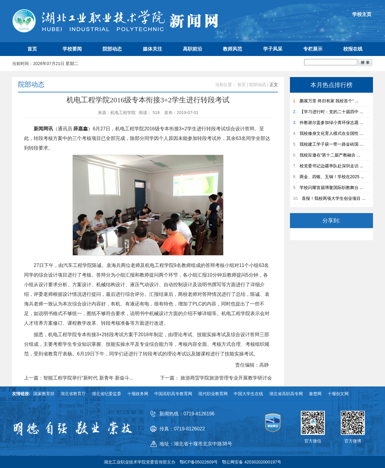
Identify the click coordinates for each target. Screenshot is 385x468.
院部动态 (112, 48)
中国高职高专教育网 (173, 393)
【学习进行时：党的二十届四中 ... (331, 111)
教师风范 (232, 48)
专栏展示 (312, 48)
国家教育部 (43, 393)
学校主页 (361, 14)
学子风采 (272, 48)
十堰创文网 (338, 393)
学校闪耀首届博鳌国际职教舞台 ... (331, 187)
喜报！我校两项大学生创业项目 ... (333, 198)
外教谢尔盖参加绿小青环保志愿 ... (331, 122)
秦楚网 (315, 393)
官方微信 (312, 441)
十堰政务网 (137, 393)
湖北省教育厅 (73, 393)
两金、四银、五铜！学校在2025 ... (332, 176)
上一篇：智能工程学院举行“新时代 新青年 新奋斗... (79, 378)
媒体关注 (152, 48)
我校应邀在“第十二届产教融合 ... (330, 155)
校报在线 (352, 48)
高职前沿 (192, 48)
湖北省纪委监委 (106, 393)
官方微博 (352, 441)
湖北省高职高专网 (286, 393)
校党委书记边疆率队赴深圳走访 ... (331, 165)
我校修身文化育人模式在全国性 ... (331, 133)
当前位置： (225, 84)
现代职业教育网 (213, 393)
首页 (32, 48)
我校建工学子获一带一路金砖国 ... (331, 144)
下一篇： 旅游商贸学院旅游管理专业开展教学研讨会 (216, 378)
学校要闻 (72, 48)
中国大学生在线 (248, 393)
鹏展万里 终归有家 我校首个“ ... (329, 100)
